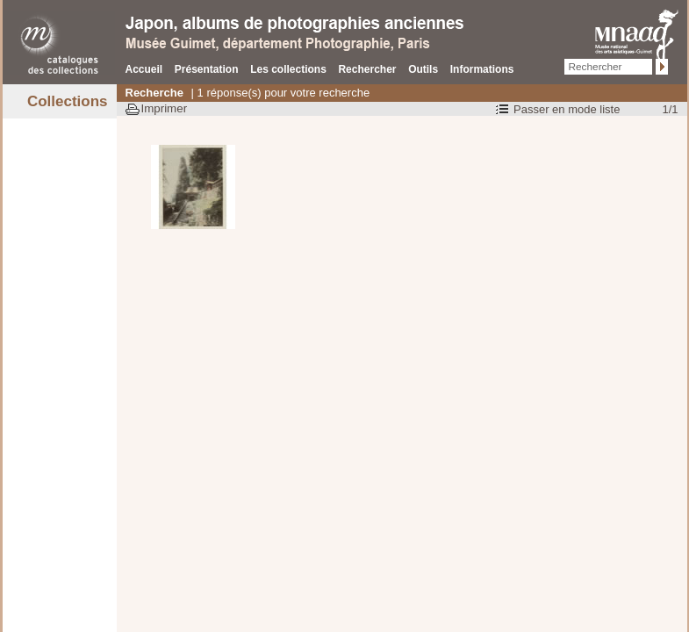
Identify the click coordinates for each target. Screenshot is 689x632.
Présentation (207, 69)
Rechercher (367, 69)
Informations (482, 69)
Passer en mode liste (566, 109)
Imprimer (164, 108)
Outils (423, 69)
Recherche (154, 92)
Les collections (288, 69)
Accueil (144, 69)
